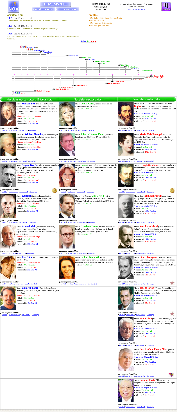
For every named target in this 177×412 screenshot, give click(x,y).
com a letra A (82, 161)
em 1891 (4, 222)
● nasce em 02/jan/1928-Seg (145, 387)
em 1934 (4, 284)
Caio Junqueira (30, 288)
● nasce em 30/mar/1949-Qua (146, 357)
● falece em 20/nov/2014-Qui (28, 236)
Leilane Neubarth (90, 257)
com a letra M (130, 161)
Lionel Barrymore (149, 257)
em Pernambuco (14, 284)
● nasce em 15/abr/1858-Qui (145, 206)
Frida (84, 165)
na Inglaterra (13, 130)
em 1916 (122, 192)
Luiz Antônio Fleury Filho (153, 349)
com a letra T (130, 315)
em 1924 (122, 253)
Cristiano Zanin (89, 226)
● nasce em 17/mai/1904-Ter (145, 329)
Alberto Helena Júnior (93, 134)
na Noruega (71, 192)
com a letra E (130, 222)
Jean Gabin (146, 318)
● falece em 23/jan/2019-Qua (28, 295)
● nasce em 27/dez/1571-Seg (145, 114)
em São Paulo (72, 161)
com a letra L (84, 284)
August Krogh (29, 165)
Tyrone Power (147, 288)
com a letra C (82, 253)
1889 (9, 18)
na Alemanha (13, 161)
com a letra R (23, 222)
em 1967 (63, 222)
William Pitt (28, 103)
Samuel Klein (29, 226)
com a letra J (130, 345)
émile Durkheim (153, 195)
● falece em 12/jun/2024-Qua (28, 262)
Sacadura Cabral (149, 226)
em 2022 (122, 376)
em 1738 (4, 161)
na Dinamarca (13, 192)
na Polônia (12, 253)
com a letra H (130, 192)
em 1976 (4, 315)
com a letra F (81, 192)
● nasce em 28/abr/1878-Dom (146, 267)
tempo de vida (141, 130)
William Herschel (34, 134)
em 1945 (63, 192)
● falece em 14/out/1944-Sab (28, 203)
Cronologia (32, 130)
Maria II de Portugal (151, 134)
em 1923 (4, 253)
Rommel (26, 195)
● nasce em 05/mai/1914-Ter (145, 295)
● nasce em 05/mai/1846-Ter (145, 172)
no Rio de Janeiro (73, 284)
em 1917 (122, 222)
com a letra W (23, 130)
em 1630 (122, 130)
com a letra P (82, 130)
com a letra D (82, 222)
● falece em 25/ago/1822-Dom (28, 142)
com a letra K (130, 130)
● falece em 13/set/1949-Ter (27, 175)
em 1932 (63, 130)
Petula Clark (87, 103)
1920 (9, 33)
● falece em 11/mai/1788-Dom (28, 116)
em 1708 (4, 130)
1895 (9, 25)
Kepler (137, 106)
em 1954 (122, 284)
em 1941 (63, 161)
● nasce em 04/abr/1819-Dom (146, 144)
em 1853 (122, 161)
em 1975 (63, 253)
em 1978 (63, 284)
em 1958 (122, 315)
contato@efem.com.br (136, 9)
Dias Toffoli (98, 195)
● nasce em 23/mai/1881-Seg (146, 234)
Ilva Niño (27, 257)
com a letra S (21, 253)
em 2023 (122, 407)
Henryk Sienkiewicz (150, 165)
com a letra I (25, 284)
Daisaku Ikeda (147, 380)
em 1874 (4, 192)
